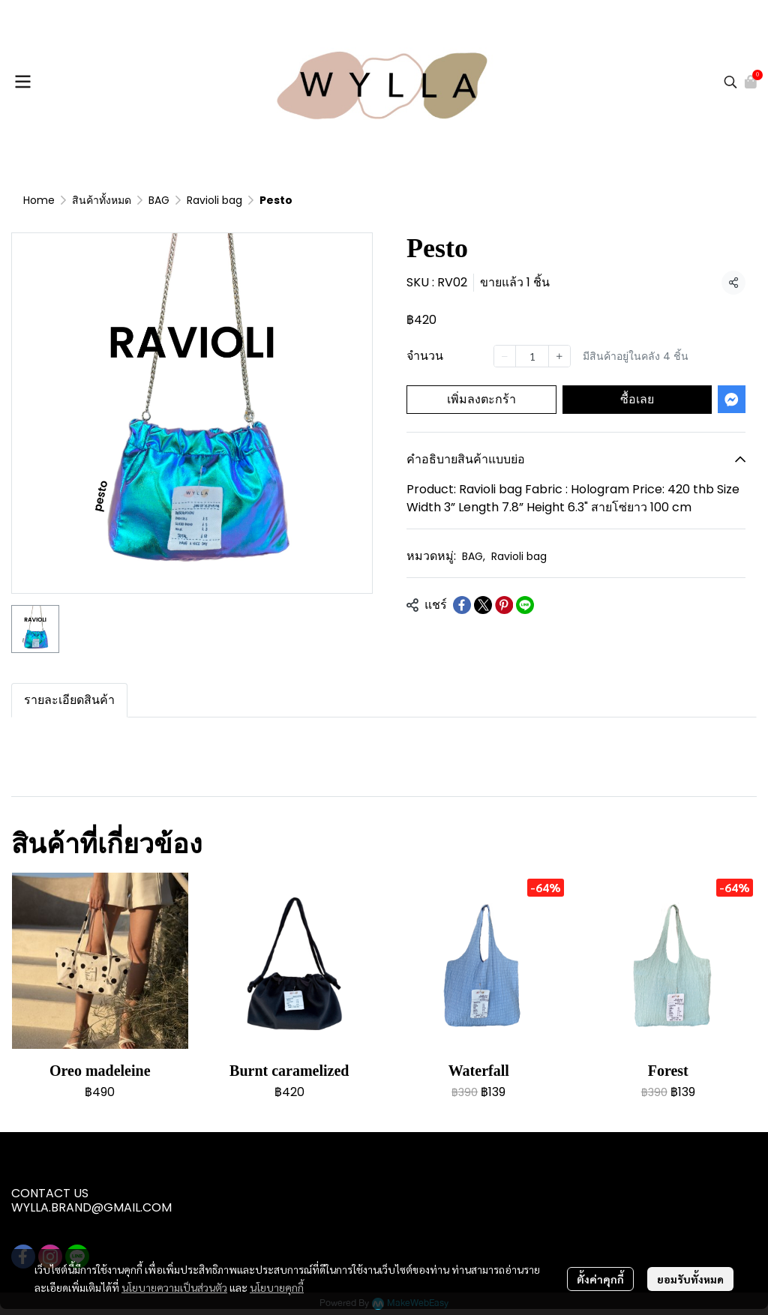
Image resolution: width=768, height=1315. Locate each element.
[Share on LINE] (525, 605)
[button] (730, 81)
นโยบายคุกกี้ (277, 1287)
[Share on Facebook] (462, 605)
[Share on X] (483, 605)
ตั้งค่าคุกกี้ (600, 1279)
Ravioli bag (214, 200)
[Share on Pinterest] (504, 605)
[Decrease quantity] (504, 356)
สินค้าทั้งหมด (101, 200)
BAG (159, 200)
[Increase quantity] (559, 356)
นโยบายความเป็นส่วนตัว (174, 1287)
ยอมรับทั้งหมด (690, 1279)
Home (39, 200)
